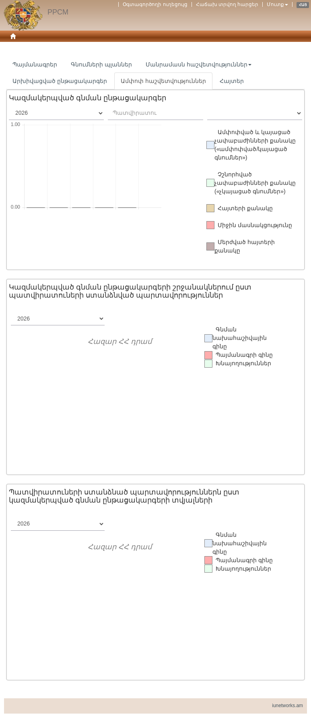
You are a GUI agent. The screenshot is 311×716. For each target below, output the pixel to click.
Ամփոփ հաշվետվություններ (163, 81)
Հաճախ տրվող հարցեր (227, 4)
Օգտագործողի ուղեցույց (155, 4)
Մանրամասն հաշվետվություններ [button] (198, 64)
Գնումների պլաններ (101, 64)
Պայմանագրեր (34, 64)
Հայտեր (232, 81)
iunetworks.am (287, 705)
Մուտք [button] (277, 4)
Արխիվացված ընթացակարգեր (59, 81)
